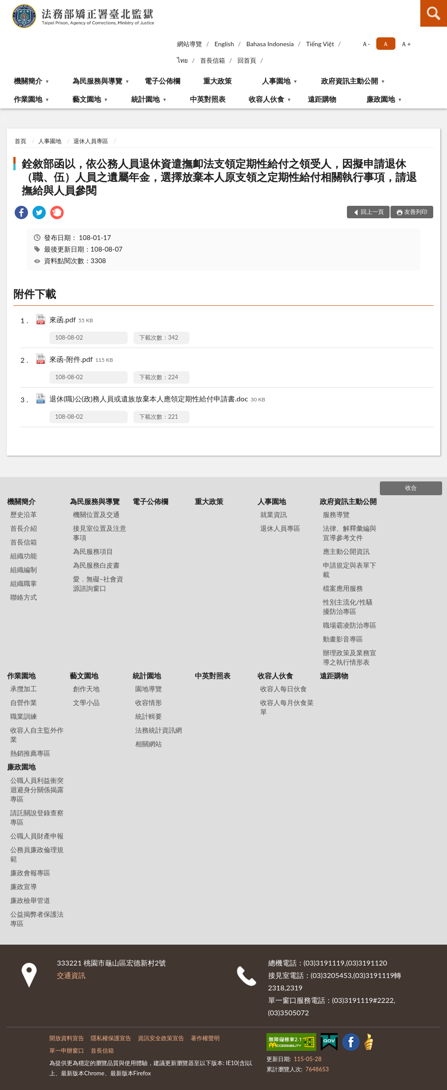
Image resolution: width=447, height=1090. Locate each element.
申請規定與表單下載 (349, 569)
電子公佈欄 (162, 80)
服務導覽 (336, 514)
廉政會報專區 (30, 873)
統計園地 (145, 99)
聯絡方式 (23, 597)
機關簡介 (28, 80)
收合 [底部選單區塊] (411, 487)
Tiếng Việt (320, 44)
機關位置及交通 (96, 514)
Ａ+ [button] (406, 44)
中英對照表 (208, 99)
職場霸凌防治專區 (349, 625)
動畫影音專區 (343, 639)
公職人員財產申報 (37, 836)
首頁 (20, 140)
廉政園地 (380, 99)
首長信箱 (212, 60)
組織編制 (23, 569)
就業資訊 (273, 514)
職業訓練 (23, 716)
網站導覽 (189, 44)
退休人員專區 (90, 140)
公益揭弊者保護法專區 (37, 918)
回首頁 (247, 60)
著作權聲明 (205, 1038)
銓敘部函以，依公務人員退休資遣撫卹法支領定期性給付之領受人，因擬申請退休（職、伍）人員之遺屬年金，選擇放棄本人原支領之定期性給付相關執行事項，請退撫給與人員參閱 (219, 176)
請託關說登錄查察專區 (37, 817)
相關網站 (148, 744)
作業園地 (28, 99)
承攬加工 (23, 689)
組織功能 (23, 556)
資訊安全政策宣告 (161, 1038)
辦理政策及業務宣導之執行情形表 (349, 657)
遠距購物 (322, 99)
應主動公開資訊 (346, 551)
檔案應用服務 (343, 588)
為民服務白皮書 (96, 565)
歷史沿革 (23, 514)
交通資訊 (71, 975)
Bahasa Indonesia (270, 44)
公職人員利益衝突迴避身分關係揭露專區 (37, 789)
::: (7, 6)
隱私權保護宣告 (111, 1038)
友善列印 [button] (415, 211)
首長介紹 (23, 528)
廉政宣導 (23, 886)
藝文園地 (86, 99)
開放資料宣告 (66, 1038)
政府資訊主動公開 (349, 80)
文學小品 (86, 702)
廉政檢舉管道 (30, 900)
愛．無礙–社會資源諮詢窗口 (98, 583)
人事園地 (276, 80)
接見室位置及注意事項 (99, 532)
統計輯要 (148, 716)
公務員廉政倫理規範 (37, 854)
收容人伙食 (266, 99)
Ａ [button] (386, 44)
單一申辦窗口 (66, 1050)
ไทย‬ (182, 60)
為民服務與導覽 (97, 80)
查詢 (433, 13)
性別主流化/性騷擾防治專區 (348, 606)
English (224, 44)
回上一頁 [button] (372, 211)
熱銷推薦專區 (30, 753)
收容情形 (148, 702)
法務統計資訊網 (158, 730)
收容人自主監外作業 (37, 734)
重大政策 (217, 80)
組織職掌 (23, 583)
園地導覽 (148, 689)
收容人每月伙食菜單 (287, 707)
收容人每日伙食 (283, 689)
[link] (21, 213)
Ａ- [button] (366, 44)
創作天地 (86, 689)
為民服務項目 (93, 551)
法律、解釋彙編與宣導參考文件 (349, 532)
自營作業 (23, 702)
